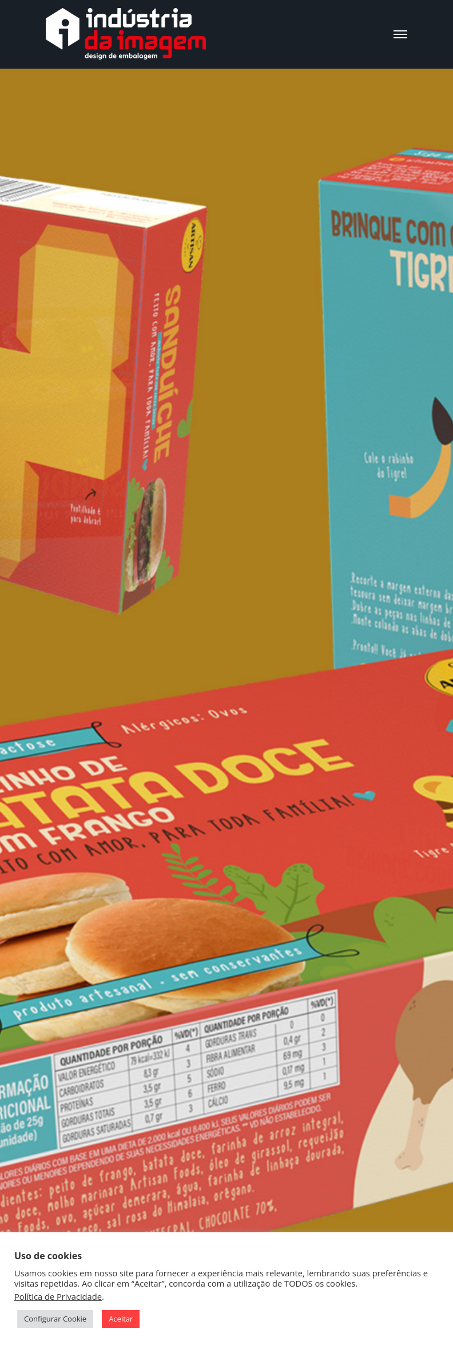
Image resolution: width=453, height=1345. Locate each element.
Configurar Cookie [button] (55, 1319)
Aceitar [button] (121, 1319)
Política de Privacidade (58, 1296)
